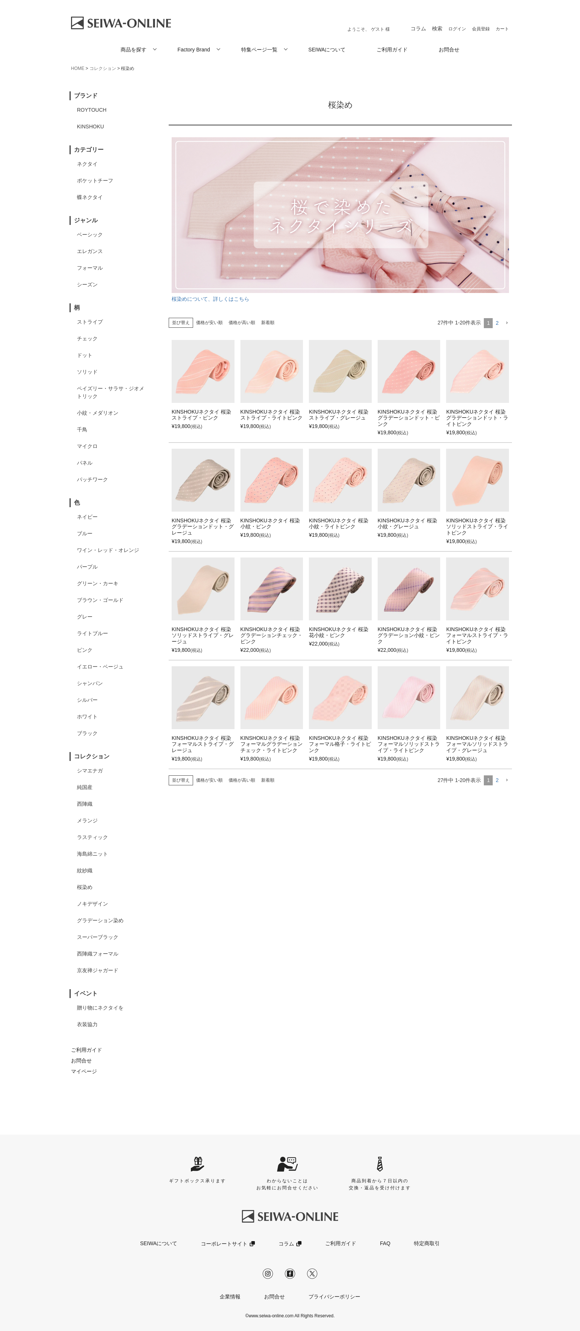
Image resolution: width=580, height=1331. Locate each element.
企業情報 (230, 1297)
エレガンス (90, 251)
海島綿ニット (92, 854)
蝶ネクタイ (90, 197)
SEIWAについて (327, 50)
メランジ (87, 820)
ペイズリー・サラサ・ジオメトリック (110, 392)
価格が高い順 (242, 322)
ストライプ (90, 322)
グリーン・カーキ (97, 583)
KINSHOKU (90, 126)
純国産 (84, 787)
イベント (86, 993)
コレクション (103, 68)
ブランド (86, 95)
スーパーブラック (97, 937)
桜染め (84, 887)
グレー (84, 617)
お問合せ (449, 50)
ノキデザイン (92, 904)
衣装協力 (87, 1024)
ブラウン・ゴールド (100, 600)
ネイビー (87, 517)
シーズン (87, 284)
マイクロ (87, 446)
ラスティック (92, 837)
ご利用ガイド (392, 50)
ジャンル (86, 220)
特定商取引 (427, 1243)
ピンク (84, 650)
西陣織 (84, 804)
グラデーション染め (100, 920)
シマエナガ (90, 771)
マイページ (84, 1071)
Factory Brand (194, 50)
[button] (507, 323)
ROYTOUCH (92, 110)
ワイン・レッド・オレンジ (108, 550)
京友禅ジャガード (97, 970)
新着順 (267, 322)
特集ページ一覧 (259, 50)
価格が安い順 (209, 322)
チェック (87, 338)
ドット (84, 355)
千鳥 (82, 429)
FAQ (385, 1243)
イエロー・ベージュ (100, 667)
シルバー (87, 700)
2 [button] (497, 323)
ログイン (457, 28)
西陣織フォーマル (97, 954)
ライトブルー (92, 633)
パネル (84, 463)
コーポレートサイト (224, 1244)
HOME (77, 68)
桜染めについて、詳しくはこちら (340, 219)
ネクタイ (87, 164)
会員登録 (481, 28)
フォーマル (90, 268)
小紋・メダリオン (97, 413)
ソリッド (87, 372)
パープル (87, 567)
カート (502, 28)
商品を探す (133, 50)
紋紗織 (84, 870)
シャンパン (90, 683)
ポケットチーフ (95, 180)
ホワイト (87, 717)
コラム (418, 28)
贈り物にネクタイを (100, 1008)
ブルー (84, 533)
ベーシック (90, 234)
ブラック (87, 733)
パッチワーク (92, 479)
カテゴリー (89, 149)
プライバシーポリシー (334, 1297)
